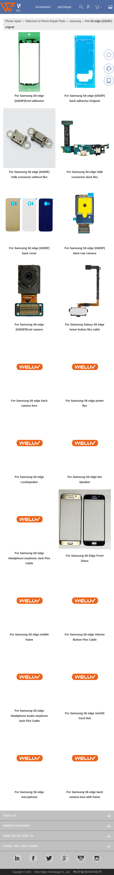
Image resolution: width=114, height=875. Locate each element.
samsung (75, 21)
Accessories (42, 7)
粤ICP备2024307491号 (87, 871)
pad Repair (65, 7)
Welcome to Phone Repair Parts (45, 21)
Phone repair (13, 21)
